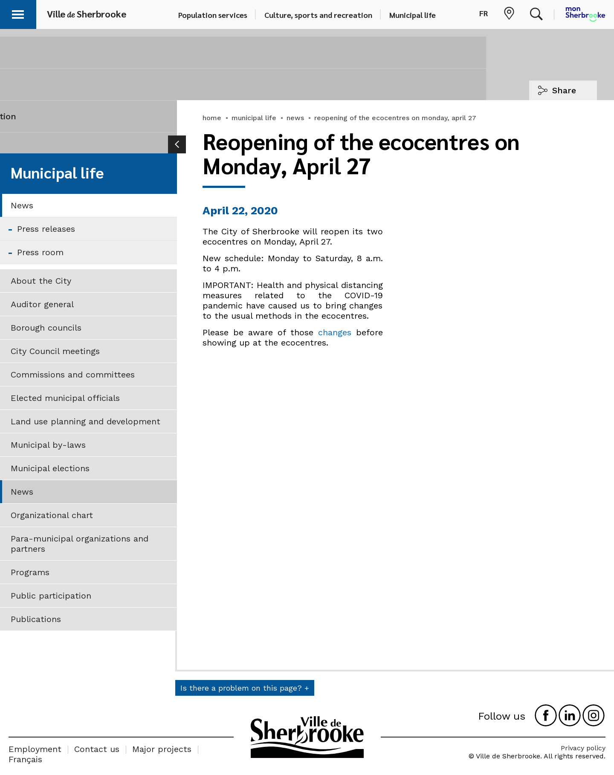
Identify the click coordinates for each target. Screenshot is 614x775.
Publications (36, 619)
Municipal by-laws (48, 445)
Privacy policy (583, 748)
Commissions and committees (73, 374)
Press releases (46, 229)
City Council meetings (55, 351)
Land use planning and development (85, 421)
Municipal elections (50, 468)
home (212, 118)
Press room (40, 252)
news (295, 118)
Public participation (51, 596)
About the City (41, 281)
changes (334, 332)
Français (25, 759)
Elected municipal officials (65, 398)
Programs (30, 572)
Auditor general (42, 304)
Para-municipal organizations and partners (79, 543)
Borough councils (46, 328)
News (22, 205)
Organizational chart (52, 515)
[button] (18, 13)
